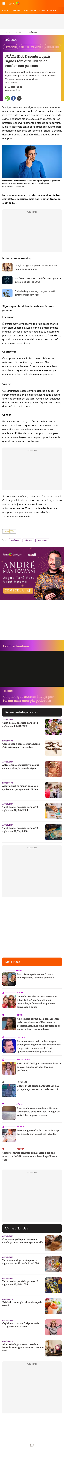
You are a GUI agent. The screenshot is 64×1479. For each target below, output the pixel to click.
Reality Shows (23, 1060)
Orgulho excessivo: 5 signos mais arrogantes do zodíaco (20, 1325)
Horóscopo (32, 32)
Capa (5, 32)
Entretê (20, 1127)
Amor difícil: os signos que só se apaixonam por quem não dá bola (20, 787)
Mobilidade (22, 1082)
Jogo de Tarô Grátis (31, 46)
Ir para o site (14, 3)
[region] (32, 21)
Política (20, 1149)
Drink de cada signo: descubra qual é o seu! (22, 1304)
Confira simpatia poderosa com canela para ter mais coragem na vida (22, 1241)
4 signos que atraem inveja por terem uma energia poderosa (28, 699)
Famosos (20, 970)
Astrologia (7, 720)
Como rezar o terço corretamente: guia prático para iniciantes (21, 745)
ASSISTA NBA (30, 10)
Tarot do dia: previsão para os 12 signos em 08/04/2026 (20, 724)
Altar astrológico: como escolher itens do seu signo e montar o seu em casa (23, 1347)
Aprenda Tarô (52, 46)
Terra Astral (11, 46)
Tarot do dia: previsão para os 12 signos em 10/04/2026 (20, 808)
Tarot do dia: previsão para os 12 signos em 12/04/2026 (20, 1283)
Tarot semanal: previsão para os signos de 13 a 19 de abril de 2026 (20, 1262)
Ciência (20, 1015)
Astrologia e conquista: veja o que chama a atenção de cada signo (20, 766)
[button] (3, 3)
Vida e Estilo (18, 32)
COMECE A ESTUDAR (48, 10)
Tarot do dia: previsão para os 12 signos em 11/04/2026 (20, 829)
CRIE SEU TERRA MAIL (11, 10)
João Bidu (28, 540)
